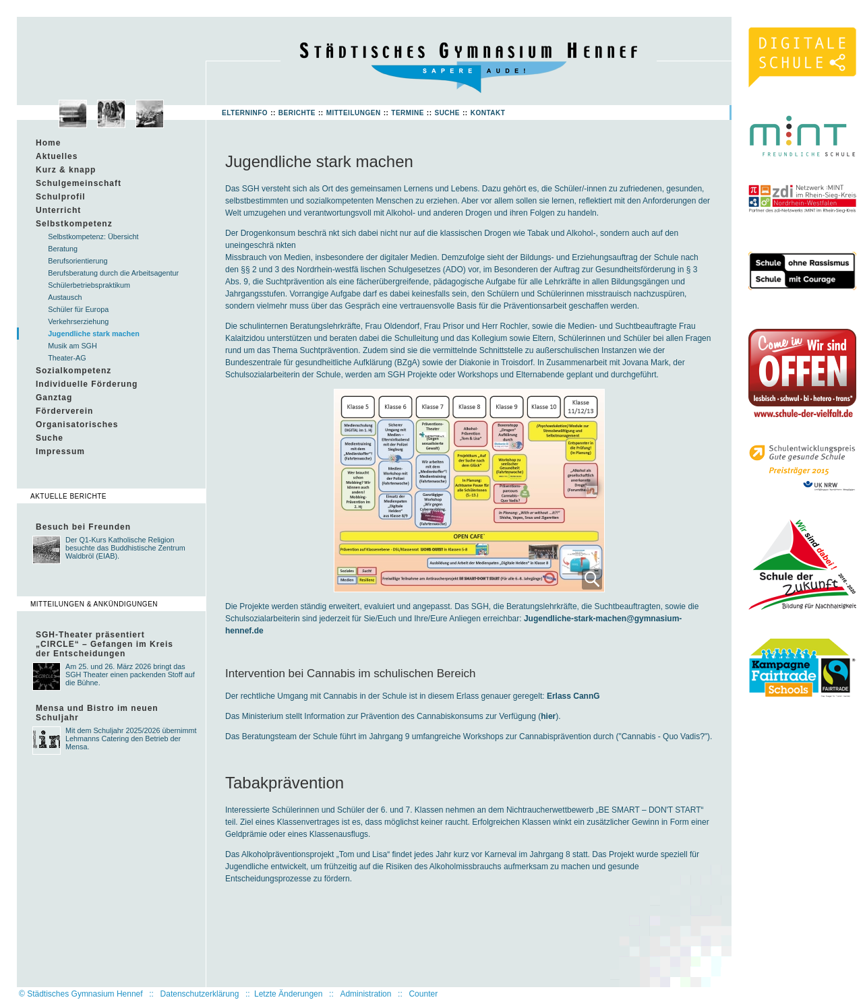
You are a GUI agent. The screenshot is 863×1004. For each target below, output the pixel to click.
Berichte (297, 113)
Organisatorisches (77, 424)
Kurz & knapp (66, 170)
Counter (423, 994)
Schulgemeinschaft (78, 183)
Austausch (65, 297)
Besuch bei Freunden (83, 527)
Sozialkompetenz (73, 370)
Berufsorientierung (77, 261)
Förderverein (64, 411)
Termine (407, 113)
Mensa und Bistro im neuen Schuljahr (97, 712)
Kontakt (488, 113)
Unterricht (58, 210)
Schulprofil (61, 196)
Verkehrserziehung (78, 321)
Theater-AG (67, 358)
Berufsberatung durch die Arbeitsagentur (113, 273)
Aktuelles (57, 156)
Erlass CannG (573, 696)
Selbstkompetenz (74, 223)
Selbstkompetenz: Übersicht (93, 236)
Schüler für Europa (78, 309)
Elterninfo (245, 113)
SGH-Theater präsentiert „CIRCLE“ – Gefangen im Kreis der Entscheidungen (104, 644)
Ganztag (54, 397)
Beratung (63, 249)
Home (48, 143)
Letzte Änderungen (288, 994)
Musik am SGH (72, 346)
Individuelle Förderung (87, 384)
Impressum (60, 451)
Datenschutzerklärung (199, 994)
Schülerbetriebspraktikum (89, 285)
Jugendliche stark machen (94, 334)
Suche (447, 113)
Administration (365, 994)
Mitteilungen (353, 113)
